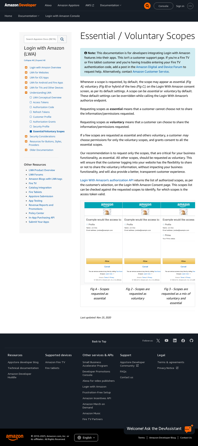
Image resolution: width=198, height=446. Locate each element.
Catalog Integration (40, 187)
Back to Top (99, 341)
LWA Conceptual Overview (47, 97)
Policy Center (36, 213)
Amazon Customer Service (151, 71)
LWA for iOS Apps (39, 77)
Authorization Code (44, 107)
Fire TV (33, 183)
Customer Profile (42, 117)
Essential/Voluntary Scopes (49, 131)
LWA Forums (36, 174)
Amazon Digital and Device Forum (159, 67)
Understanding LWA (40, 92)
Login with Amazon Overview (45, 67)
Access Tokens (41, 102)
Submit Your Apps (39, 221)
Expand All (40, 60)
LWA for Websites (39, 72)
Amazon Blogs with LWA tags (45, 178)
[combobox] (40, 39)
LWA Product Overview (42, 170)
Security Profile (41, 126)
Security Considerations (42, 136)
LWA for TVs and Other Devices (46, 87)
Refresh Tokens (42, 112)
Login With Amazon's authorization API (106, 180)
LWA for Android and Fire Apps (46, 82)
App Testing (35, 200)
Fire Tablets (35, 191)
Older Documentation (41, 150)
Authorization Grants (45, 121)
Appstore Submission (41, 196)
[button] (62, 39)
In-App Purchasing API (42, 217)
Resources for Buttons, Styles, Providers (45, 143)
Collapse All (29, 60)
